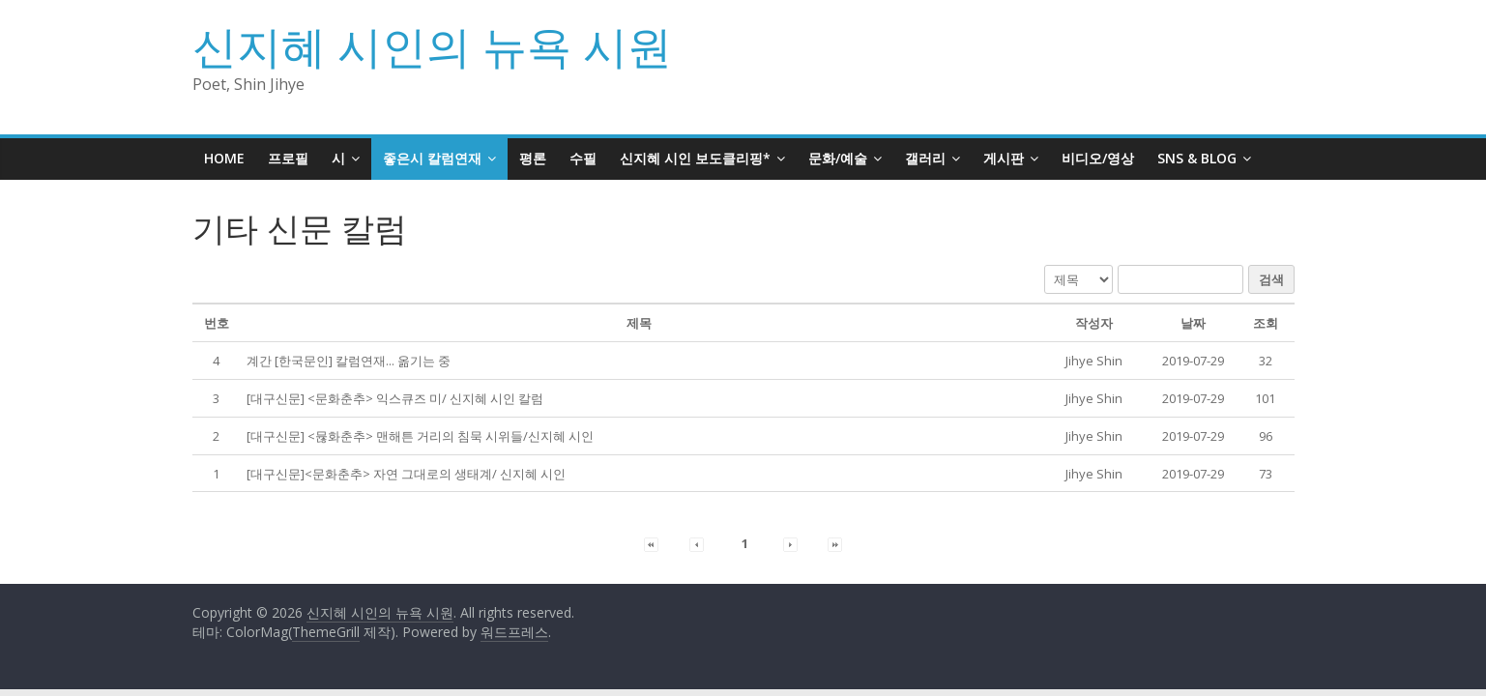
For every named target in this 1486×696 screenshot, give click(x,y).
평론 (532, 158)
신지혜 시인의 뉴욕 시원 (432, 45)
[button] (1093, 360)
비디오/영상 (1098, 158)
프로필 (288, 158)
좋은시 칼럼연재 (432, 158)
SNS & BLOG (1197, 158)
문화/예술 (837, 158)
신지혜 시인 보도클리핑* (695, 158)
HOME (224, 158)
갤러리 (925, 158)
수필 (583, 158)
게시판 (1003, 158)
